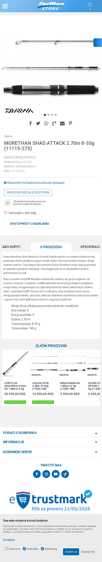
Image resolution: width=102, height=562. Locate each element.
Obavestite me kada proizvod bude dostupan (34, 182)
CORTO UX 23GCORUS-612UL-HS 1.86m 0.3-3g (15, 386)
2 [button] (49, 115)
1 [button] (45, 115)
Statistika (32, 548)
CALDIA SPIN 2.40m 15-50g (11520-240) (40, 386)
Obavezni (14, 548)
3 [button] (53, 115)
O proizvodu (51, 247)
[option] (51, 68)
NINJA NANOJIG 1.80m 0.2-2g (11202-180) (70, 386)
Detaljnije (9, 539)
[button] (17, 6)
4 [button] (56, 115)
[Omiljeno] (90, 9)
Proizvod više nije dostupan (28, 192)
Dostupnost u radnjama (29, 223)
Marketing (51, 548)
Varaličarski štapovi (19, 157)
